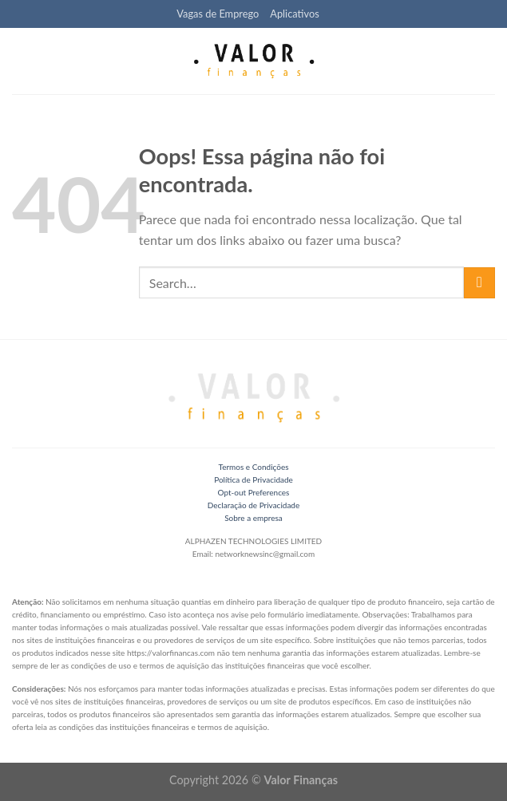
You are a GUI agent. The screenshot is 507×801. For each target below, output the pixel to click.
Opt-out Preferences (254, 492)
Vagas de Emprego (217, 13)
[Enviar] (479, 282)
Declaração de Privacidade (253, 505)
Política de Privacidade (253, 479)
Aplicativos (294, 13)
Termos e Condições (253, 467)
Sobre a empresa (253, 518)
